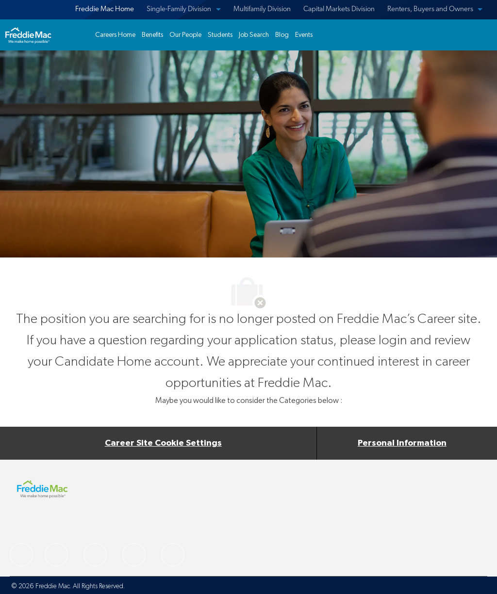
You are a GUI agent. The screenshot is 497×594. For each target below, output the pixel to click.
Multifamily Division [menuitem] (262, 9)
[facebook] (21, 554)
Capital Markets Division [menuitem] (339, 9)
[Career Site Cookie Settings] (163, 443)
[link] (28, 35)
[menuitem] (103, 9)
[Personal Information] (402, 443)
